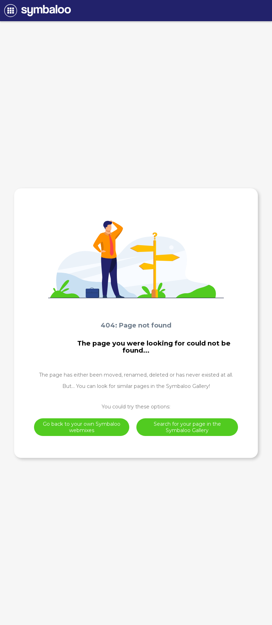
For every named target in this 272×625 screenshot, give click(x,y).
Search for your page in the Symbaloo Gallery (187, 427)
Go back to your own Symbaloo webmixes (81, 427)
